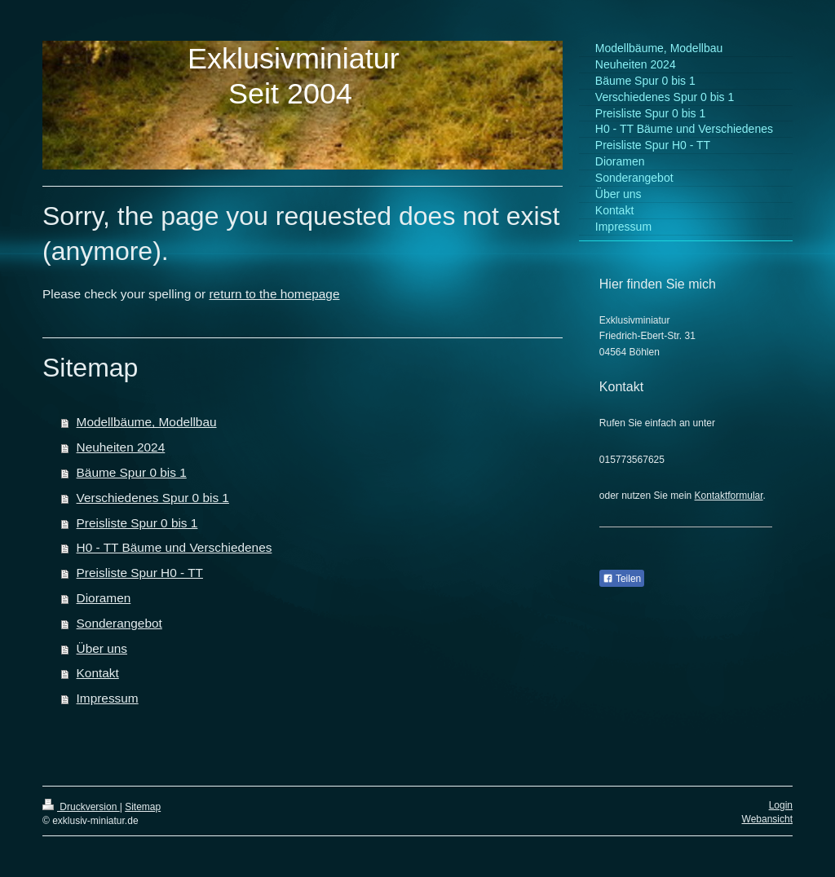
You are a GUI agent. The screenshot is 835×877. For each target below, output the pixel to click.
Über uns (102, 648)
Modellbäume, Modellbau (147, 422)
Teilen (622, 578)
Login (781, 805)
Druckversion (81, 807)
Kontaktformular (729, 495)
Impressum (108, 698)
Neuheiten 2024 (121, 447)
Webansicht (767, 819)
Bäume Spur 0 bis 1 (132, 472)
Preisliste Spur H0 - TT (140, 573)
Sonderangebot (119, 623)
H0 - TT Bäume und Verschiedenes (174, 547)
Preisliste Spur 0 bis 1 (137, 523)
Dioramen (104, 598)
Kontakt (98, 673)
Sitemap (143, 807)
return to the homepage (274, 294)
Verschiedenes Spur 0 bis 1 (153, 498)
